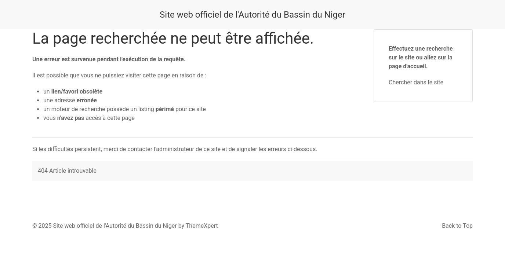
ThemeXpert (202, 225)
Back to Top (457, 225)
